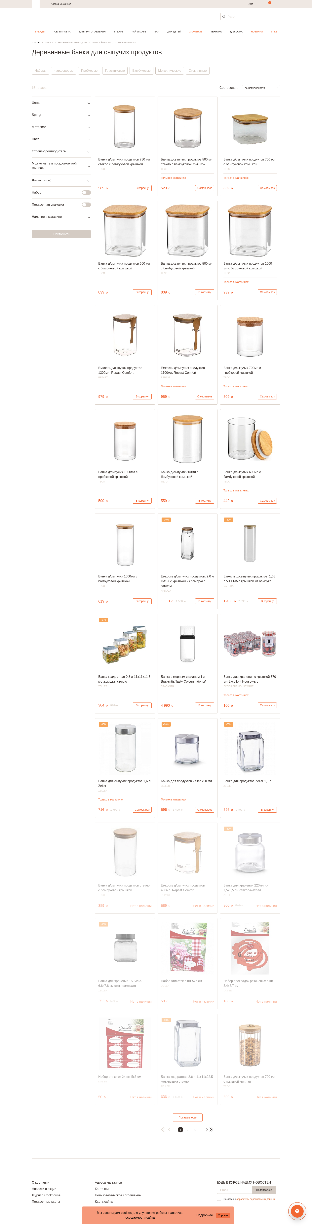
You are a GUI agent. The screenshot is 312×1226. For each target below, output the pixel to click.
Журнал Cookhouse (46, 1195)
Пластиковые (115, 70)
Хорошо (223, 1215)
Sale (274, 31)
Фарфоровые (64, 70)
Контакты (102, 1189)
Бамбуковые (142, 70)
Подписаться (264, 1189)
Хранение (195, 31)
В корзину (142, 188)
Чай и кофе (139, 31)
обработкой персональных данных (255, 1199)
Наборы (40, 70)
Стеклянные (198, 70)
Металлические (169, 70)
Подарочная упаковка (59, 205)
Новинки (257, 31)
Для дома (236, 31)
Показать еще (187, 1117)
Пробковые (89, 70)
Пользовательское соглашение (118, 1195)
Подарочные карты (46, 1201)
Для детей (174, 31)
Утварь (118, 31)
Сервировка (62, 31)
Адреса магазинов (61, 4)
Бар (156, 31)
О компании (40, 1182)
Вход (250, 4)
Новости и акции (44, 1189)
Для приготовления (92, 31)
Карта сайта (104, 1201)
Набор (59, 192)
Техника (216, 31)
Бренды (40, 31)
